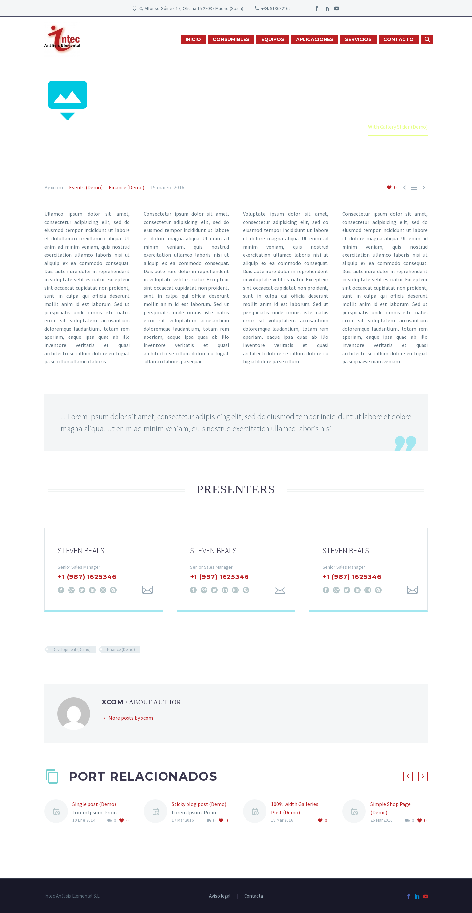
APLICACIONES (314, 39)
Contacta (253, 896)
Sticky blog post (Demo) (199, 804)
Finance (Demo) (126, 187)
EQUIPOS (272, 39)
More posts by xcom (130, 717)
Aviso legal (219, 896)
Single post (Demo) (94, 804)
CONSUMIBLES (231, 39)
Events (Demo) (86, 187)
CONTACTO (399, 39)
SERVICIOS (358, 39)
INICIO (193, 39)
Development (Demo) (72, 649)
